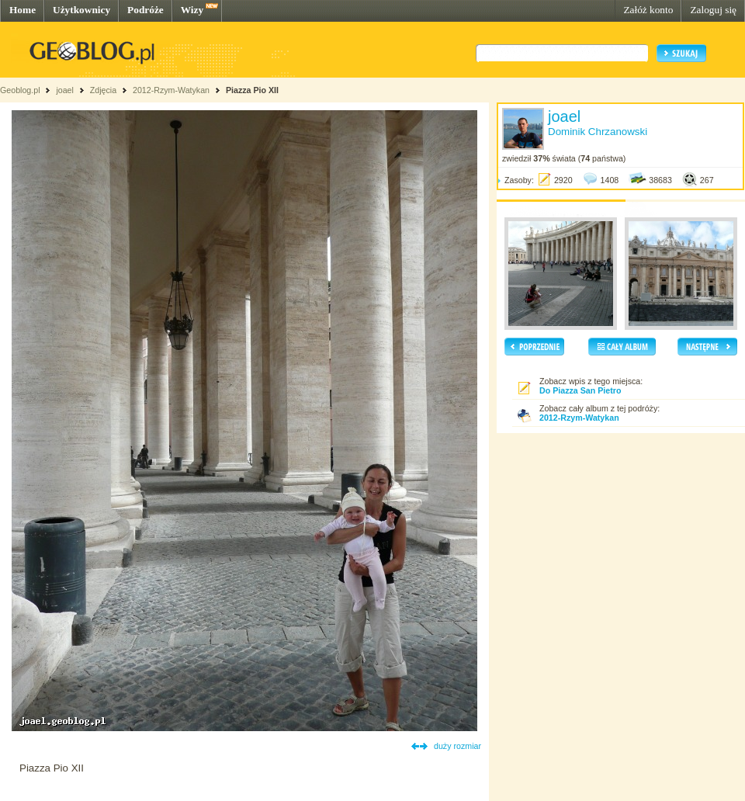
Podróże (145, 10)
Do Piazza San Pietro (580, 390)
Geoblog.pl (20, 90)
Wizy (192, 10)
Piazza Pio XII (252, 90)
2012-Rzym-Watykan (171, 90)
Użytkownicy (81, 10)
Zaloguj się (713, 10)
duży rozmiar (457, 746)
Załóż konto (648, 10)
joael (65, 90)
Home (22, 10)
